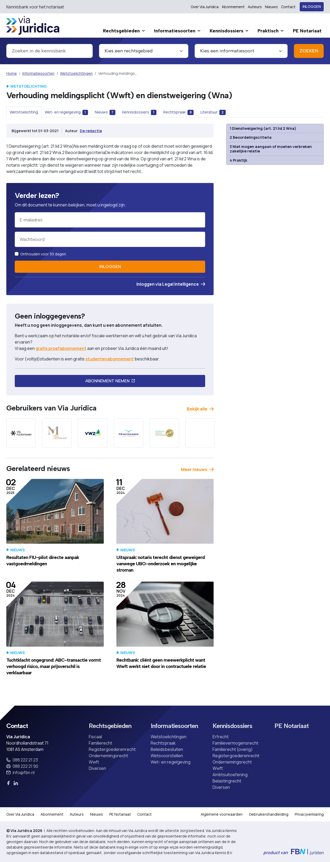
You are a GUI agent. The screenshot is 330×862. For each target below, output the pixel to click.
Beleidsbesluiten (167, 749)
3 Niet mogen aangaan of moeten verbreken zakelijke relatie (271, 149)
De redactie (91, 130)
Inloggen (312, 6)
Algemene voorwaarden (222, 814)
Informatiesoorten (38, 73)
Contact (288, 6)
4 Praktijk (238, 160)
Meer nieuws (197, 469)
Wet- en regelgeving (170, 762)
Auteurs (255, 6)
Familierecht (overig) (233, 749)
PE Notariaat (291, 725)
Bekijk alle (200, 409)
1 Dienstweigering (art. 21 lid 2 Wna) (263, 128)
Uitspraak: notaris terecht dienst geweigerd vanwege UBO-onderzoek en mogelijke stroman (160, 563)
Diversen (97, 768)
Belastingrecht (227, 781)
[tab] (23, 111)
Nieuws (271, 6)
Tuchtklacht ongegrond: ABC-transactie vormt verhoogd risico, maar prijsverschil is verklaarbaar (53, 666)
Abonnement (233, 6)
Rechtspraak (163, 743)
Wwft (94, 762)
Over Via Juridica (205, 6)
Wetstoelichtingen (76, 73)
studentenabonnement (109, 359)
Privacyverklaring (309, 814)
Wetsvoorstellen (167, 756)
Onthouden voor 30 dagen (43, 253)
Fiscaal (95, 737)
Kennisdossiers (232, 725)
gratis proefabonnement (61, 348)
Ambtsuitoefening (230, 774)
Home (11, 73)
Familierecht (100, 743)
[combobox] (49, 51)
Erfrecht (221, 737)
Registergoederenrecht (112, 749)
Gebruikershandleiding (268, 814)
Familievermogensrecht (235, 743)
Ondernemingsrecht (108, 756)
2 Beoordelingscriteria (251, 137)
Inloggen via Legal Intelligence (170, 284)
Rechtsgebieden (110, 725)
